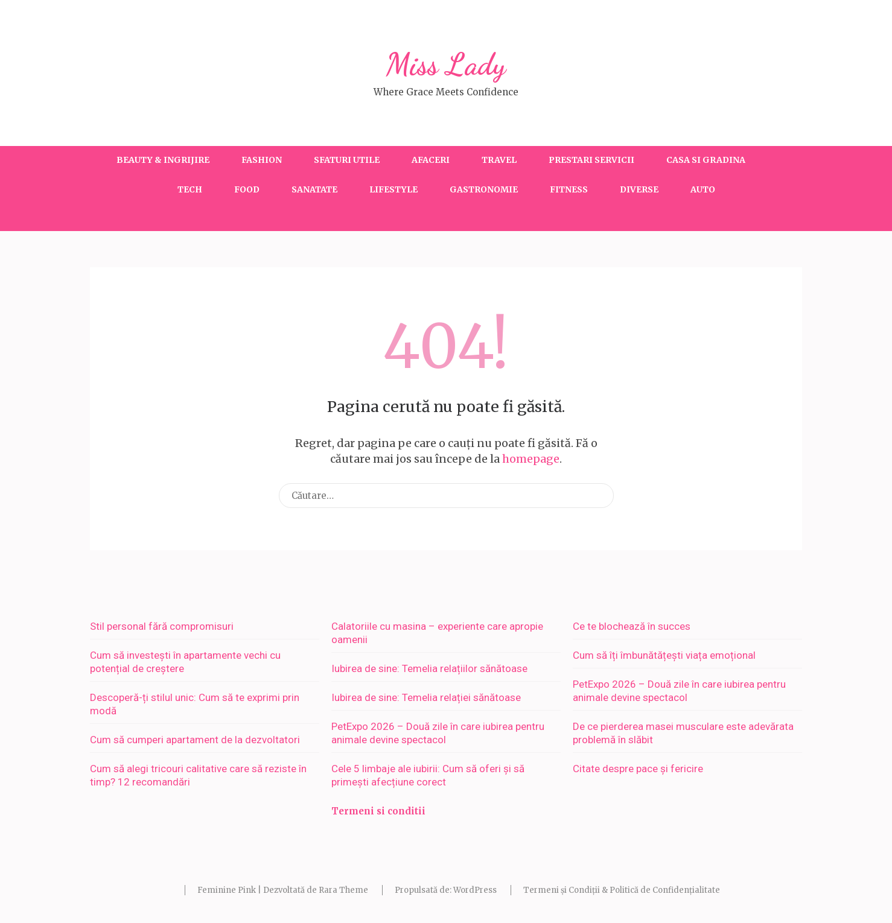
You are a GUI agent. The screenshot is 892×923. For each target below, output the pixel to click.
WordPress (475, 890)
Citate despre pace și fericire (638, 769)
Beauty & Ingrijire (162, 159)
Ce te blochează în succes (631, 626)
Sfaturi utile (347, 159)
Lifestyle (393, 189)
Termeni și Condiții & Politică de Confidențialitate (621, 890)
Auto (702, 189)
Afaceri (431, 159)
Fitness (569, 189)
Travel (499, 159)
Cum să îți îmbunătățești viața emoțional (664, 655)
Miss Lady (446, 64)
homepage (530, 459)
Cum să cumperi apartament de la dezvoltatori (195, 740)
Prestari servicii (591, 159)
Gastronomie (484, 189)
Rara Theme (343, 890)
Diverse (639, 189)
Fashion (261, 159)
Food (247, 189)
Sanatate (314, 189)
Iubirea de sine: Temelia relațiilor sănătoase (429, 668)
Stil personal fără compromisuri (162, 626)
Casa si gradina (705, 159)
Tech (189, 189)
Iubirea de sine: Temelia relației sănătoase (426, 697)
